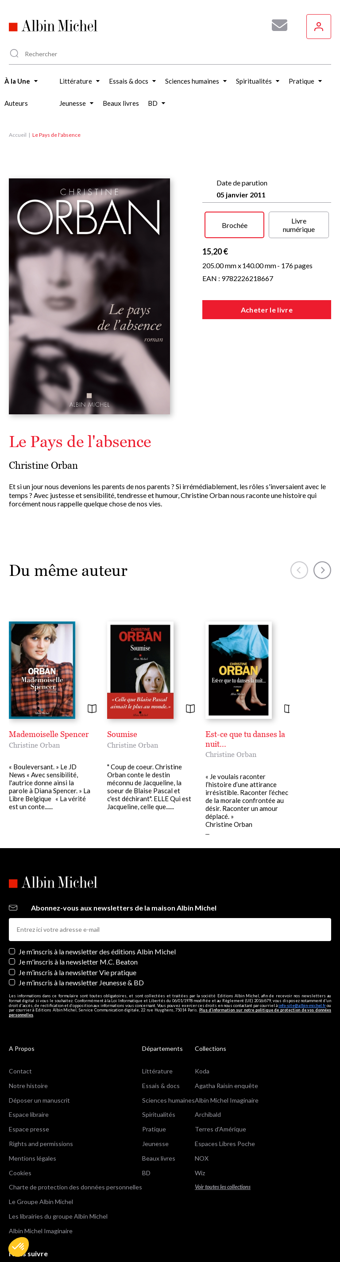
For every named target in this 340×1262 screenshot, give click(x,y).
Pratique (154, 1129)
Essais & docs (161, 1085)
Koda (202, 1071)
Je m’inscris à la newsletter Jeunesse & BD (81, 982)
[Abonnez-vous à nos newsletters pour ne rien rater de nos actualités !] (276, 25)
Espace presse (29, 1129)
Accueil (18, 134)
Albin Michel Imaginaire (41, 1231)
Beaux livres (158, 1158)
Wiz (200, 1173)
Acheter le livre (267, 309)
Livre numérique (299, 224)
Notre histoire (28, 1085)
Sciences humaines (168, 1100)
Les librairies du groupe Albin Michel (58, 1216)
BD (146, 1173)
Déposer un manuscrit (39, 1100)
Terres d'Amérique (220, 1129)
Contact (20, 1071)
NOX (202, 1158)
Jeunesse (155, 1143)
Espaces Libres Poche (225, 1143)
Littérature (157, 1071)
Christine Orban (43, 465)
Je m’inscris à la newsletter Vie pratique (77, 972)
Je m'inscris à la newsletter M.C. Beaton (78, 961)
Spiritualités (158, 1114)
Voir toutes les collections (223, 1187)
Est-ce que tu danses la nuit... (245, 739)
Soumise (122, 734)
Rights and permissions (41, 1143)
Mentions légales (32, 1158)
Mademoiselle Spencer (49, 734)
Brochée (234, 225)
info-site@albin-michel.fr (302, 1005)
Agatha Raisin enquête (226, 1085)
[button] (18, 1247)
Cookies (20, 1173)
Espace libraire (29, 1114)
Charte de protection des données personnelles (75, 1187)
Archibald (208, 1114)
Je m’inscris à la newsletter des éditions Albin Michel (97, 951)
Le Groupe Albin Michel (41, 1201)
